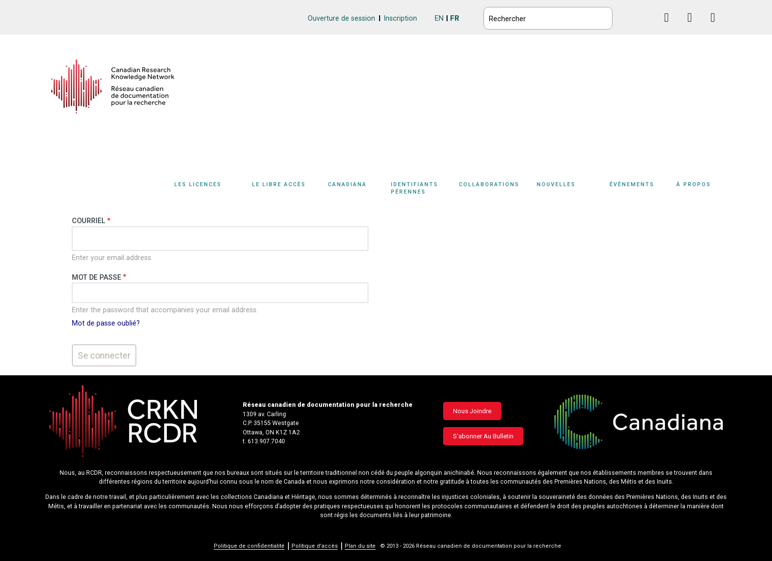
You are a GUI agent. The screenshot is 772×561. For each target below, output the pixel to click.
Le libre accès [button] (279, 184)
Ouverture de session (341, 18)
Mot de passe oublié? (106, 323)
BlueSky (647, 17)
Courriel (88, 221)
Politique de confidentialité (249, 546)
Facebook (670, 27)
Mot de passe (96, 277)
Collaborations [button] (489, 184)
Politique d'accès (314, 546)
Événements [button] (632, 184)
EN (439, 18)
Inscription (400, 18)
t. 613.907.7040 (264, 441)
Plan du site (360, 546)
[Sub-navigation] (203, 190)
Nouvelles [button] (556, 184)
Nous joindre (472, 411)
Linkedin (693, 27)
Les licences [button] (198, 184)
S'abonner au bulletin (483, 436)
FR (454, 18)
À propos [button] (693, 184)
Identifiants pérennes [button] (414, 188)
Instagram (716, 27)
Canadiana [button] (347, 184)
